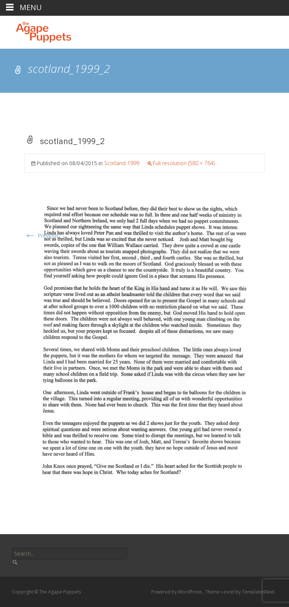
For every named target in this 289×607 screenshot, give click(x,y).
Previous (41, 235)
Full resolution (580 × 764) (183, 163)
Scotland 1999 (121, 163)
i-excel (228, 592)
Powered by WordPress (177, 592)
